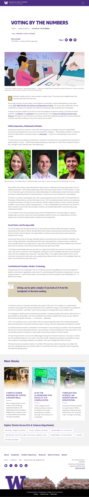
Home (13, 29)
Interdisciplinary (12, 439)
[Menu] (83, 3)
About (6, 455)
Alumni (64, 455)
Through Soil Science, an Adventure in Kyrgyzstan (69, 396)
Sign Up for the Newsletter (34, 460)
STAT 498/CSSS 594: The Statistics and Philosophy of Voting (33, 106)
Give (20, 460)
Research (42, 455)
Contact (13, 460)
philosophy (43, 134)
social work (30, 114)
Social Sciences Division (38, 430)
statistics (20, 114)
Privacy (36, 494)
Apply (6, 460)
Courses (79, 435)
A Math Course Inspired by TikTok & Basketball (16, 395)
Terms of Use (44, 494)
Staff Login (53, 494)
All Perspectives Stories (24, 34)
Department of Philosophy (61, 435)
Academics (15, 455)
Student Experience (29, 455)
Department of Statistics (61, 430)
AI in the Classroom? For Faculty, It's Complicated (43, 396)
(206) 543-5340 (80, 468)
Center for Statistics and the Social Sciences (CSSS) (26, 435)
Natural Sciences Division (15, 430)
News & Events (23, 29)
